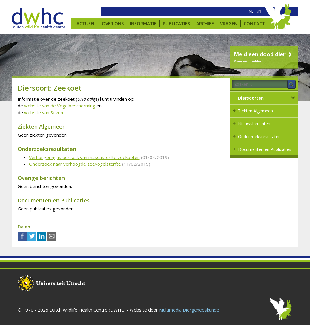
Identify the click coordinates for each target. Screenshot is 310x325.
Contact (254, 23)
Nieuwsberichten (254, 123)
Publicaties (176, 23)
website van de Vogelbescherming (59, 106)
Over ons (113, 23)
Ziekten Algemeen (255, 111)
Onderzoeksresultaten (259, 136)
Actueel (86, 23)
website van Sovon (43, 112)
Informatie (143, 23)
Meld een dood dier (263, 54)
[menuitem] (251, 11)
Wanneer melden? (248, 61)
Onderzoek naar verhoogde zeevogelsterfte (75, 164)
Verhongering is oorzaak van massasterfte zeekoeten (84, 157)
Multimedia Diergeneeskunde (189, 310)
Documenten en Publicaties (264, 149)
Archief (205, 23)
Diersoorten (251, 98)
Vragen (228, 23)
